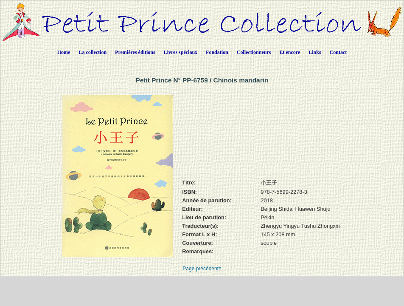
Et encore (289, 52)
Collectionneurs (254, 52)
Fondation (217, 52)
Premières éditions (135, 52)
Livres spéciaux (180, 52)
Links (315, 52)
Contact (338, 52)
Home (63, 52)
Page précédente (201, 269)
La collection (93, 52)
